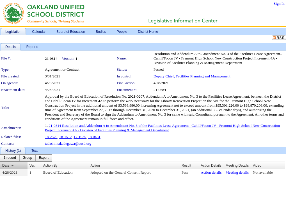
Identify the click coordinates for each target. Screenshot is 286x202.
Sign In (279, 3)
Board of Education (57, 172)
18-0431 (94, 137)
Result (186, 165)
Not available (263, 172)
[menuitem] (9, 158)
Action (95, 165)
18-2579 (51, 137)
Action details (211, 172)
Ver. (32, 165)
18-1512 (65, 137)
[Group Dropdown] (27, 158)
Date (5, 165)
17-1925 (80, 137)
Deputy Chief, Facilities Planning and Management (192, 76)
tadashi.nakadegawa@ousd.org (68, 143)
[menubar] (26, 158)
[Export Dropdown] (43, 158)
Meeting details (237, 172)
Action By (50, 165)
